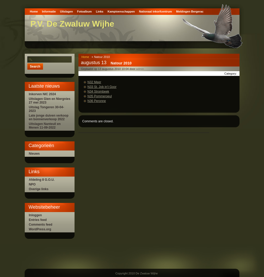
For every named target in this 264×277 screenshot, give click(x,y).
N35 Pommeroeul (100, 96)
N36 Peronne (97, 101)
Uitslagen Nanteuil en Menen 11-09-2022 (45, 125)
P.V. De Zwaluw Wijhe (72, 23)
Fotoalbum (84, 11)
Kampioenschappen (121, 11)
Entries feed (38, 220)
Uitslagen (66, 11)
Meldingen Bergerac (190, 11)
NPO (32, 184)
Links (99, 11)
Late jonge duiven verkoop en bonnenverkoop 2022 (49, 117)
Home (34, 11)
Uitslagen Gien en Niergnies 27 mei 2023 (49, 100)
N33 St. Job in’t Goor (102, 87)
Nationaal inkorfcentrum (155, 11)
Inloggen (35, 215)
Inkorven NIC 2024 (42, 94)
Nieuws (34, 153)
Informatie (49, 11)
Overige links (38, 189)
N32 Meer (94, 82)
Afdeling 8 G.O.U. (42, 180)
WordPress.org (40, 229)
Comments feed (40, 224)
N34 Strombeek (98, 91)
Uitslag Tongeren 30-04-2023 (46, 109)
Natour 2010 (121, 63)
